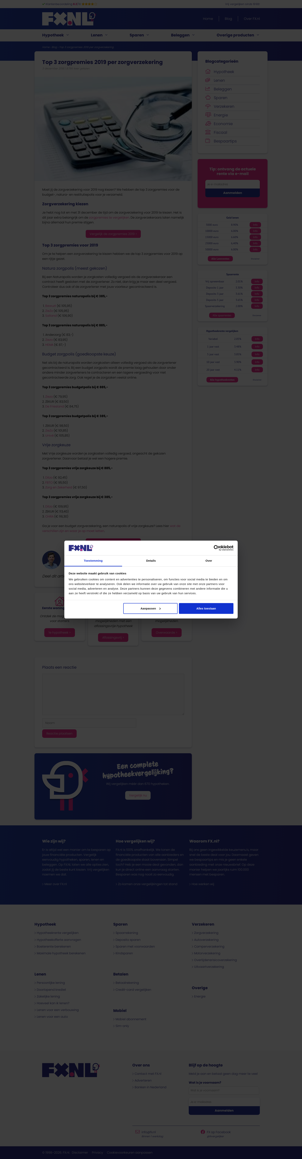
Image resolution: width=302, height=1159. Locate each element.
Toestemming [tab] (93, 560)
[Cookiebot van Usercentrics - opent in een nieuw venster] (216, 548)
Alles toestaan (206, 608)
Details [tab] (151, 560)
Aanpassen (151, 608)
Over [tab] (209, 560)
